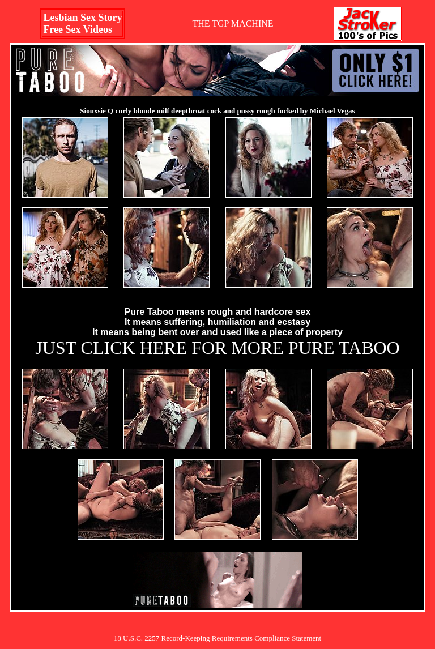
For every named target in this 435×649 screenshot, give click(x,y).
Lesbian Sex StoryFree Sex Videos (82, 23)
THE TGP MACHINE (232, 23)
